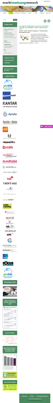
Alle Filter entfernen (8, 53)
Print (48, 21)
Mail (45, 21)
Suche (15, 19)
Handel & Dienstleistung (9, 34)
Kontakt (32, 396)
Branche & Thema (9, 58)
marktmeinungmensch (20, 3)
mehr (37, 43)
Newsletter (47, 1)
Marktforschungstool (9, 46)
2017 (5, 51)
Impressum (24, 396)
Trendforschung (8, 47)
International (7, 42)
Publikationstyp (9, 60)
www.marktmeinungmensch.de (34, 398)
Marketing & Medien (9, 36)
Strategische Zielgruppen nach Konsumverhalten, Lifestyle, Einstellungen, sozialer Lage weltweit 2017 (34, 27)
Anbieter (7, 62)
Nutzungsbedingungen (42, 396)
